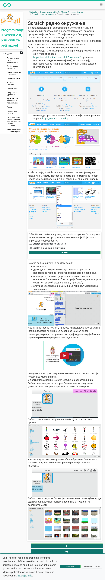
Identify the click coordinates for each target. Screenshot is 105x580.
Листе (9, 107)
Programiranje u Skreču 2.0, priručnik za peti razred (61, 12)
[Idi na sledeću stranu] (67, 551)
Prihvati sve (70, 566)
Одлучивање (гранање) (12, 94)
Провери (64, 253)
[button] (21, 53)
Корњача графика (10, 83)
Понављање (12, 89)
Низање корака (13, 78)
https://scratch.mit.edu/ (55, 118)
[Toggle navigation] (101, 4)
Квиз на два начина (12, 112)
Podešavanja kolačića (92, 566)
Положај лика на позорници (14, 73)
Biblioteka (33, 12)
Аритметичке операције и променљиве (12, 101)
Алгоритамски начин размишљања (13, 60)
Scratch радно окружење (12, 67)
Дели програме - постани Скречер (14, 130)
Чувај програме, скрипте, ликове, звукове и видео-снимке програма (14, 121)
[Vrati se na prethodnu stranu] (67, 546)
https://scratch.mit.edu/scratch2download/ (57, 57)
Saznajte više (25, 575)
